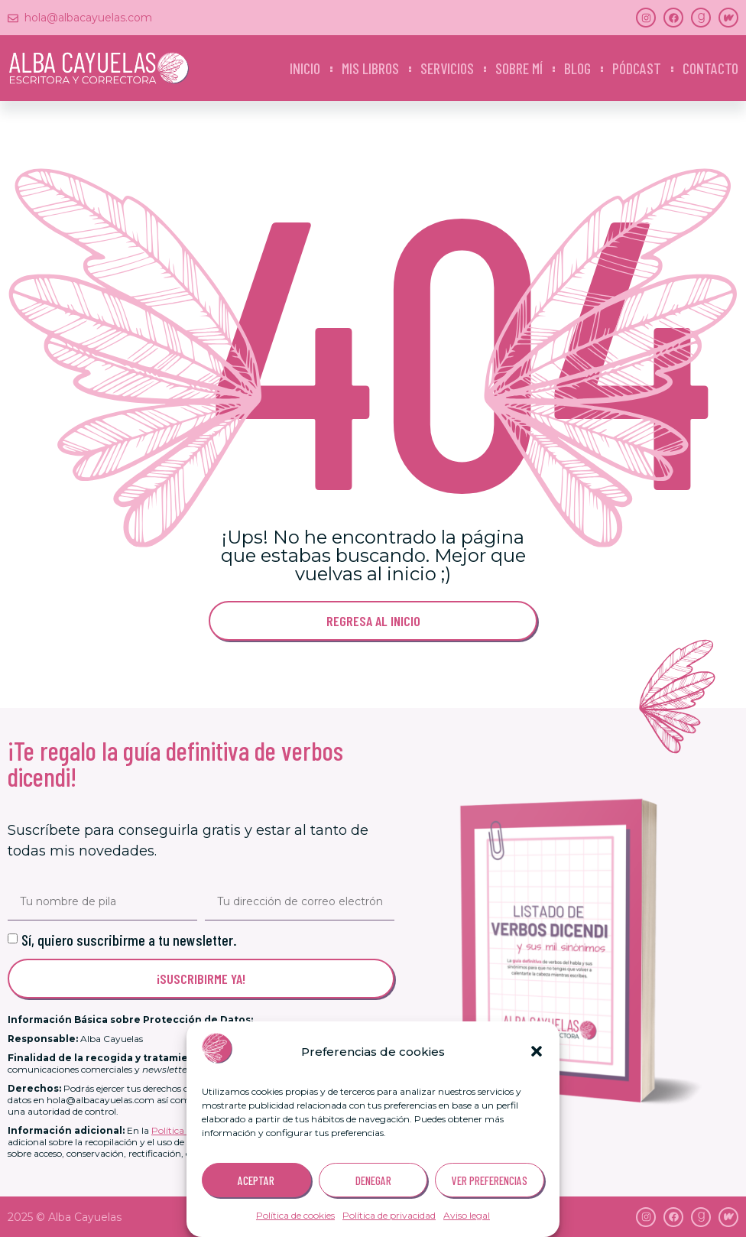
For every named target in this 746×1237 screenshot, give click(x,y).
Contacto (710, 68)
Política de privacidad (389, 1215)
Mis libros (370, 68)
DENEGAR (373, 1180)
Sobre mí (519, 68)
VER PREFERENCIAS (489, 1180)
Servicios (447, 68)
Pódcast (636, 68)
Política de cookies (295, 1215)
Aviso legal (466, 1215)
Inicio (305, 68)
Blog (577, 68)
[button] (536, 1051)
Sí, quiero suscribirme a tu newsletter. (129, 939)
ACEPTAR (256, 1180)
